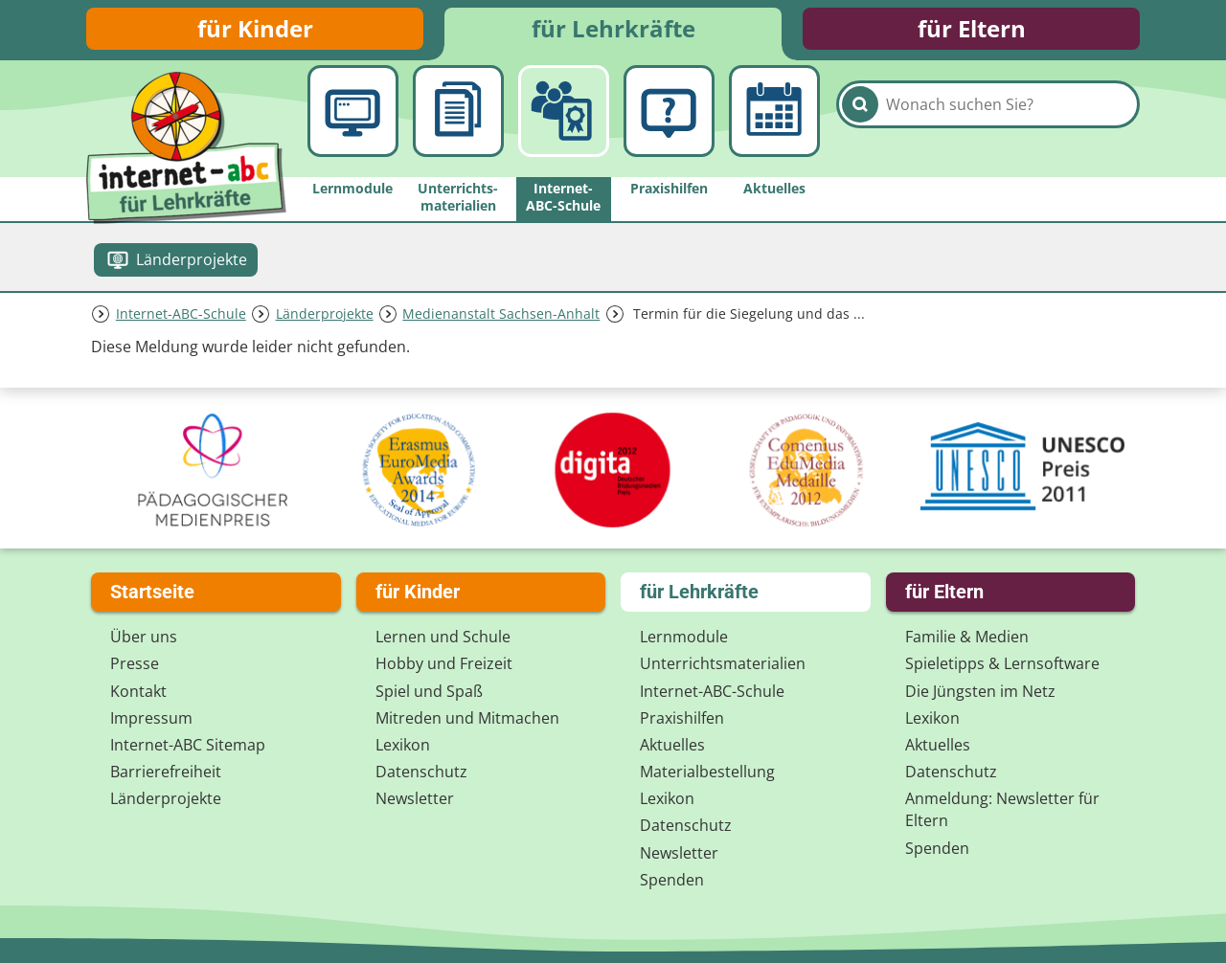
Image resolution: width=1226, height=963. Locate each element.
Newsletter (414, 798)
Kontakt (138, 691)
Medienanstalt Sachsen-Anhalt (501, 319)
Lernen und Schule (443, 636)
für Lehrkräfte (613, 31)
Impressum (151, 717)
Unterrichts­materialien (723, 663)
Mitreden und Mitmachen (467, 717)
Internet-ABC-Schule (181, 319)
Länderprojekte (325, 319)
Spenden (672, 879)
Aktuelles (672, 744)
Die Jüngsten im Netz (980, 691)
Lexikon (402, 744)
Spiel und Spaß (429, 691)
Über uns (143, 636)
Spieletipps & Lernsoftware (1002, 663)
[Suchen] (860, 126)
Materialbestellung (707, 771)
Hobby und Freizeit (443, 663)
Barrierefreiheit (165, 771)
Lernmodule (684, 636)
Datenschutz (421, 771)
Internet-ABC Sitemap (187, 744)
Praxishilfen (682, 717)
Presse (134, 663)
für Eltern (972, 31)
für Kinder (255, 31)
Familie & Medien (967, 636)
